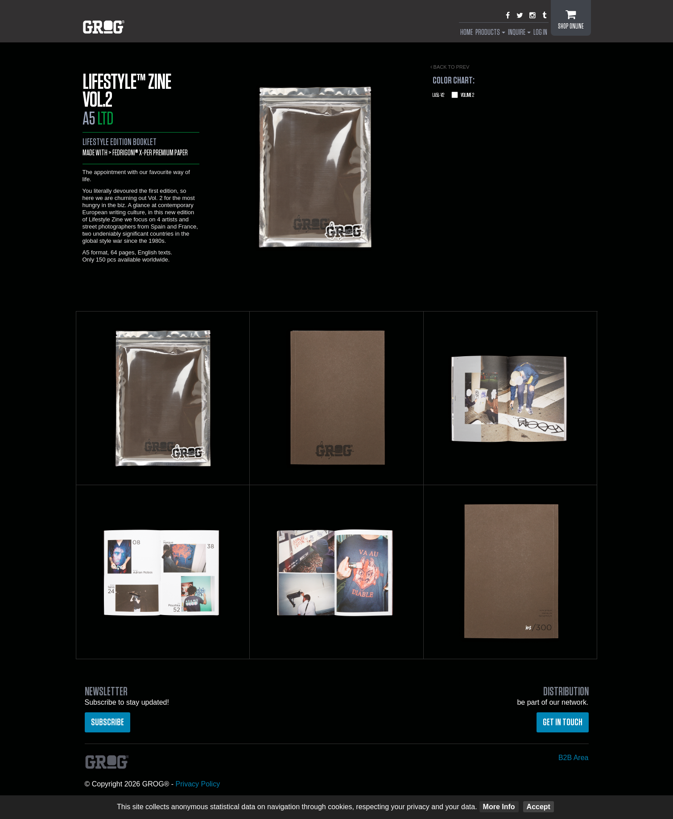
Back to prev (450, 67)
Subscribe (107, 722)
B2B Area (573, 757)
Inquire (519, 33)
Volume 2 (453, 95)
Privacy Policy (198, 784)
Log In (540, 33)
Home (466, 33)
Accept (538, 807)
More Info (499, 807)
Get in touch (562, 722)
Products (490, 33)
